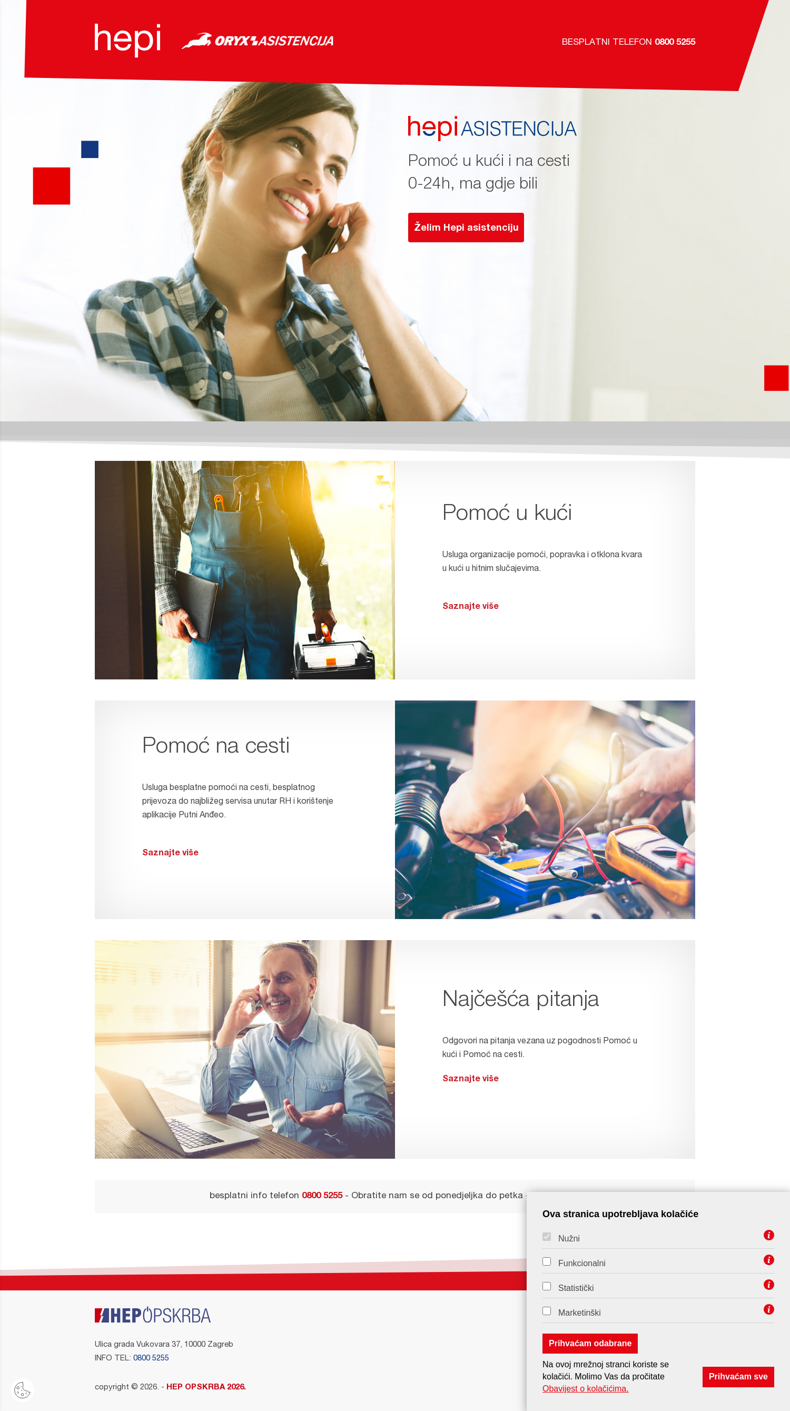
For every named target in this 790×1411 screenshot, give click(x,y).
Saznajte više (470, 607)
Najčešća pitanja (520, 1001)
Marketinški (579, 1313)
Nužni (569, 1239)
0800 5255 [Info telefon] (151, 1359)
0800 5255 (675, 42)
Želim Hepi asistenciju (466, 228)
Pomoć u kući (507, 515)
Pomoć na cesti (216, 748)
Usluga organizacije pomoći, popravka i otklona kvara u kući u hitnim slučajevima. (545, 584)
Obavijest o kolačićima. (585, 1388)
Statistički (576, 1288)
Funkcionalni (582, 1263)
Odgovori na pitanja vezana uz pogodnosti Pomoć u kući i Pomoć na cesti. (545, 1063)
